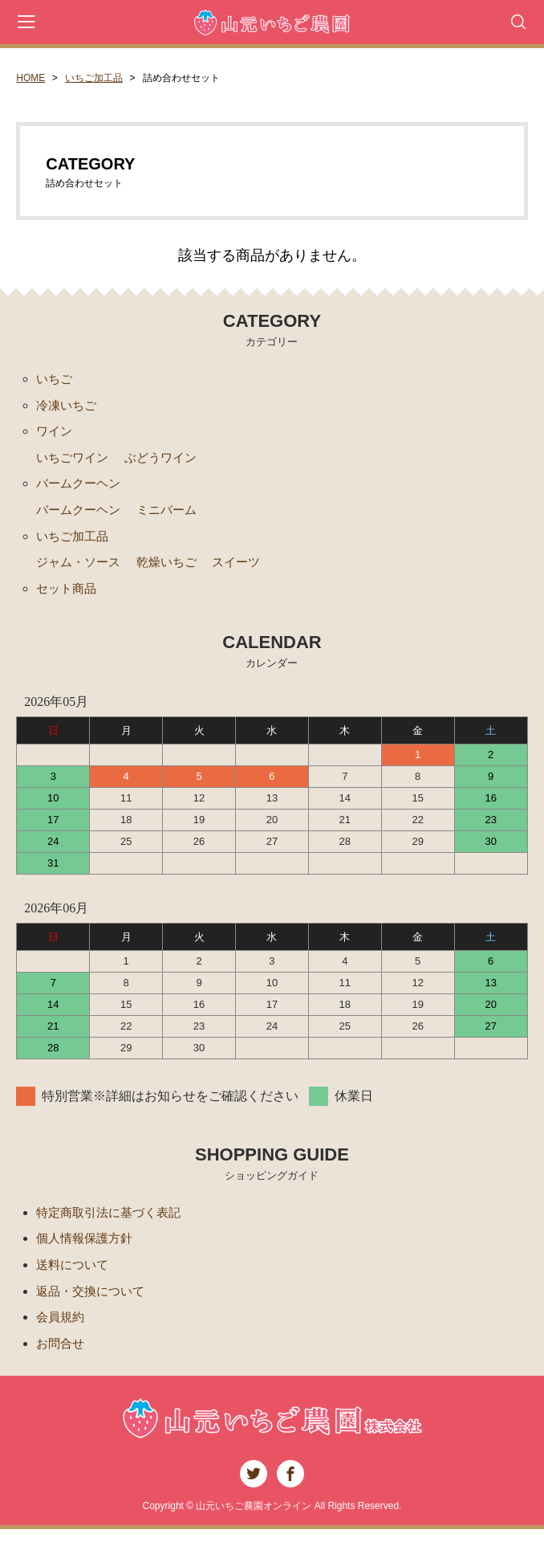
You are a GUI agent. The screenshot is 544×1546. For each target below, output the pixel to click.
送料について (74, 1278)
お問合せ (61, 1360)
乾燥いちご (174, 570)
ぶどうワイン (167, 461)
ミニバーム (174, 516)
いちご (55, 379)
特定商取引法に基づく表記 (113, 1223)
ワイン (55, 434)
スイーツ (247, 570)
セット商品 (68, 598)
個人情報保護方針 (87, 1251)
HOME (30, 78)
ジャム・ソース (81, 570)
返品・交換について (94, 1305)
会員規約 (61, 1333)
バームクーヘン (81, 489)
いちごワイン (74, 461)
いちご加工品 (94, 78)
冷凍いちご (68, 407)
